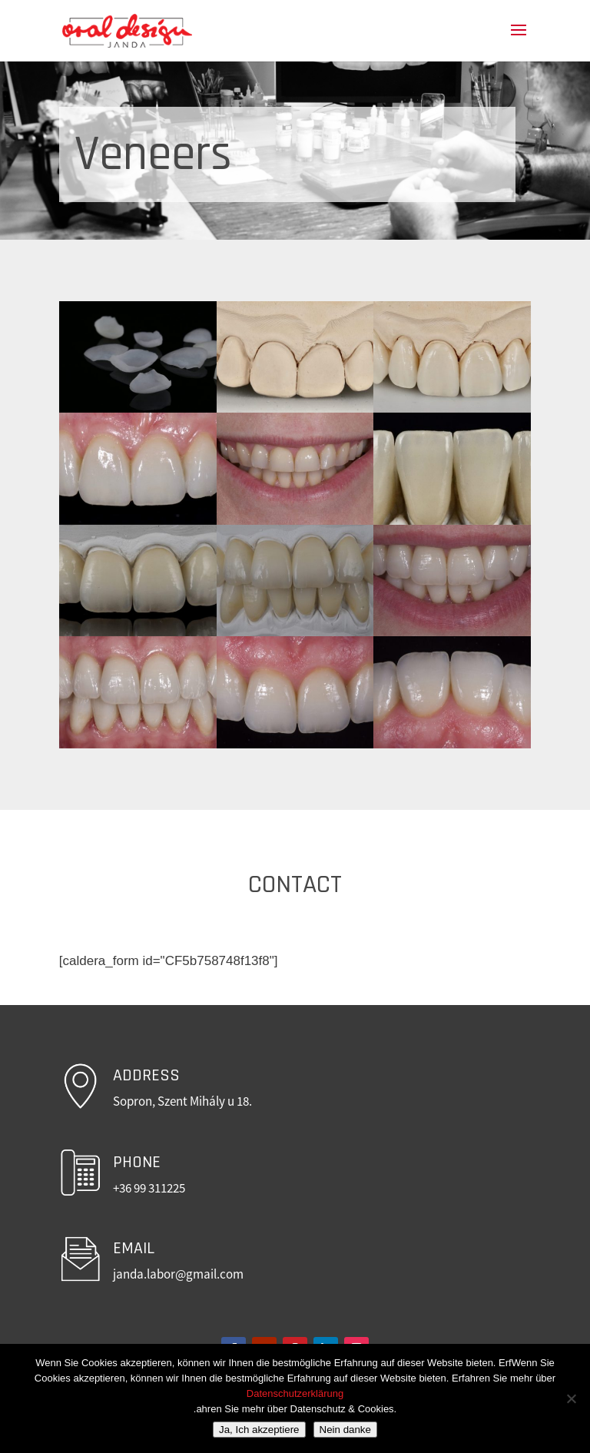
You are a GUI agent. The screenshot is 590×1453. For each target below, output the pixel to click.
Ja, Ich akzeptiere (259, 1429)
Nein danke (345, 1429)
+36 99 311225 (149, 1187)
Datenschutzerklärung (295, 1393)
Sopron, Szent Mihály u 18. (182, 1101)
